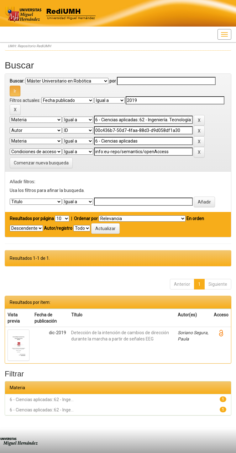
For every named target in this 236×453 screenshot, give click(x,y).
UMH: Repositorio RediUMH (29, 46)
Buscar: (17, 80)
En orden (195, 218)
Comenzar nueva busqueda (41, 162)
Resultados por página (32, 218)
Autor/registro (58, 228)
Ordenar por (86, 218)
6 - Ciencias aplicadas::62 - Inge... (42, 399)
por (112, 80)
